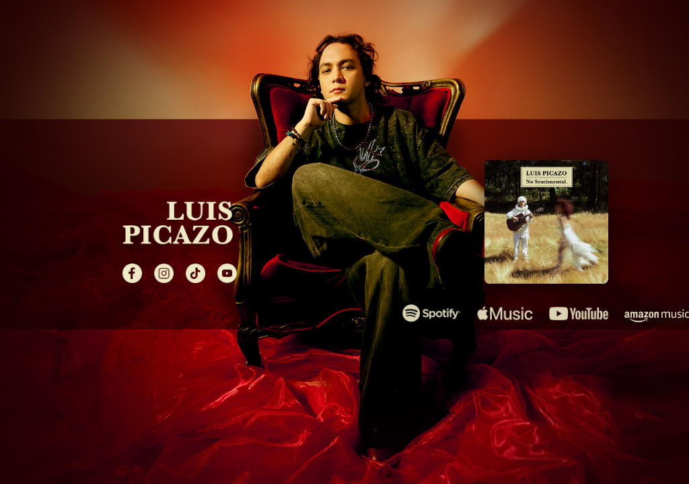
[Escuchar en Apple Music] (505, 313)
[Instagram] (164, 273)
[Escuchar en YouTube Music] (578, 313)
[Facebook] (132, 273)
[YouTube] (227, 273)
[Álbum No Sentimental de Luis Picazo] (546, 222)
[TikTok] (195, 273)
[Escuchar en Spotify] (431, 313)
